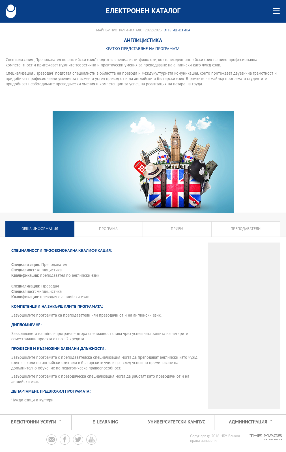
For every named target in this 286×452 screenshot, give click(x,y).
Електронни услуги (33, 422)
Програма (108, 229)
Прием (177, 229)
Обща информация (39, 229)
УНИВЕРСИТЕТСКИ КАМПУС (176, 422)
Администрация (248, 422)
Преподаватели (246, 229)
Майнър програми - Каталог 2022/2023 (129, 30)
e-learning (105, 422)
